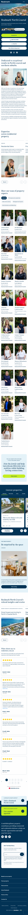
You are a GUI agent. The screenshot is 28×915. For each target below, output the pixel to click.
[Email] (14, 854)
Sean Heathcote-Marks (19, 254)
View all (4, 182)
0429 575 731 (18, 363)
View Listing (14, 586)
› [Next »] (26, 781)
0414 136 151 (4, 283)
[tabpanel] (12, 505)
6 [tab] (16, 588)
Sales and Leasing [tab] (6, 201)
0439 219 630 (4, 363)
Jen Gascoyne (4, 413)
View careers (14, 476)
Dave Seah (3, 253)
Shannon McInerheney (21, 361)
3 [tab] (13, 588)
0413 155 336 (18, 336)
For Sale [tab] (4, 493)
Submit (22, 854)
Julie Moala (4, 387)
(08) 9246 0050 (14, 39)
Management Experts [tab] (18, 201)
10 (18, 783)
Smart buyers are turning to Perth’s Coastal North (11, 613)
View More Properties (7, 531)
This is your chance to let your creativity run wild (12, 518)
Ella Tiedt (17, 413)
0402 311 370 (18, 229)
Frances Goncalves (6, 281)
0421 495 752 (4, 255)
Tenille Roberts (5, 441)
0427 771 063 (4, 389)
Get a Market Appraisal (14, 48)
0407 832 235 (4, 336)
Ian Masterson (18, 227)
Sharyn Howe (18, 387)
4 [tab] (14, 588)
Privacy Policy (10, 858)
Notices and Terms (5, 905)
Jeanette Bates (5, 227)
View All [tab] (4, 198)
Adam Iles (3, 307)
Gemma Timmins (19, 335)
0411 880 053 (18, 283)
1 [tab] (11, 588)
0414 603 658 (18, 257)
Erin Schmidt (4, 361)
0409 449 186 (4, 415)
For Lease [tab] (11, 493)
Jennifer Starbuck (19, 307)
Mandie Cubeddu (19, 281)
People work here (19, 29)
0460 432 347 (5, 443)
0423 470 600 (5, 309)
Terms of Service (18, 858)
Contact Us (14, 35)
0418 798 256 (4, 229)
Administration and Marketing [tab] (9, 205)
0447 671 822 (18, 415)
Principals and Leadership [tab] (14, 198)
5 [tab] (15, 588)
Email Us (14, 44)
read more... (5, 688)
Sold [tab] (17, 493)
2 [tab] (12, 588)
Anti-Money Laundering (22, 905)
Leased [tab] (23, 493)
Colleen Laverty (5, 335)
